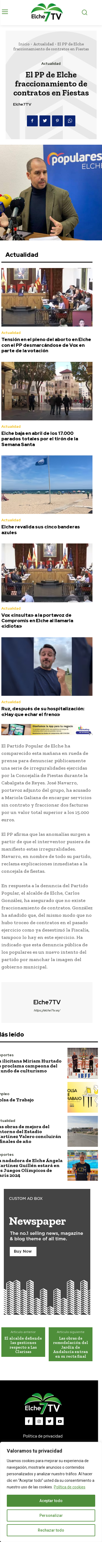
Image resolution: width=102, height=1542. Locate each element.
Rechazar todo (51, 1530)
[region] (51, 1492)
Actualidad (43, 44)
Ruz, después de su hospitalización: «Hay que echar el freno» (42, 711)
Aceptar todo (51, 1501)
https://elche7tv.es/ (47, 1010)
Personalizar (51, 1515)
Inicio (24, 44)
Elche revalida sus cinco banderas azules (40, 529)
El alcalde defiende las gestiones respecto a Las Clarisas (23, 1345)
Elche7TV (22, 104)
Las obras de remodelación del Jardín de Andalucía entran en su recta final (70, 1347)
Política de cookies (69, 1487)
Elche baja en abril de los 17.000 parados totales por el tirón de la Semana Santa (39, 438)
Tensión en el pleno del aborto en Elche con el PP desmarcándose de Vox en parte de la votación (46, 345)
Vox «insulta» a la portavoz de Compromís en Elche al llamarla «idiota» (37, 620)
